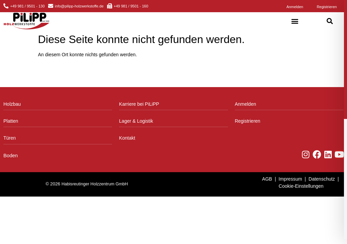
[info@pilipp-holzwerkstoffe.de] (50, 5)
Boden (10, 155)
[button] (295, 21)
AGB (267, 179)
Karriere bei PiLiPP (139, 104)
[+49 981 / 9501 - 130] (5, 5)
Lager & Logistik (136, 121)
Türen (9, 138)
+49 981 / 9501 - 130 (27, 6)
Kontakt (127, 138)
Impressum (290, 179)
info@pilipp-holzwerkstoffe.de (79, 6)
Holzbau (12, 104)
